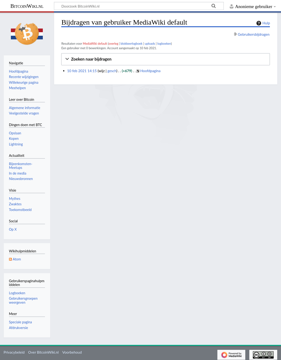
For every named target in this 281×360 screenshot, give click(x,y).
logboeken (164, 43)
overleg (113, 43)
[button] (165, 59)
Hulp (262, 23)
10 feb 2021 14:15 (82, 71)
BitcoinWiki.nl (27, 6)
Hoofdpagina (150, 71)
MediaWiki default (95, 43)
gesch (111, 71)
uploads (150, 43)
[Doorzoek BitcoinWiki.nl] (139, 6)
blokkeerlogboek (132, 43)
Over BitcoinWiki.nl (43, 352)
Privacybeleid (14, 352)
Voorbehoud (72, 352)
